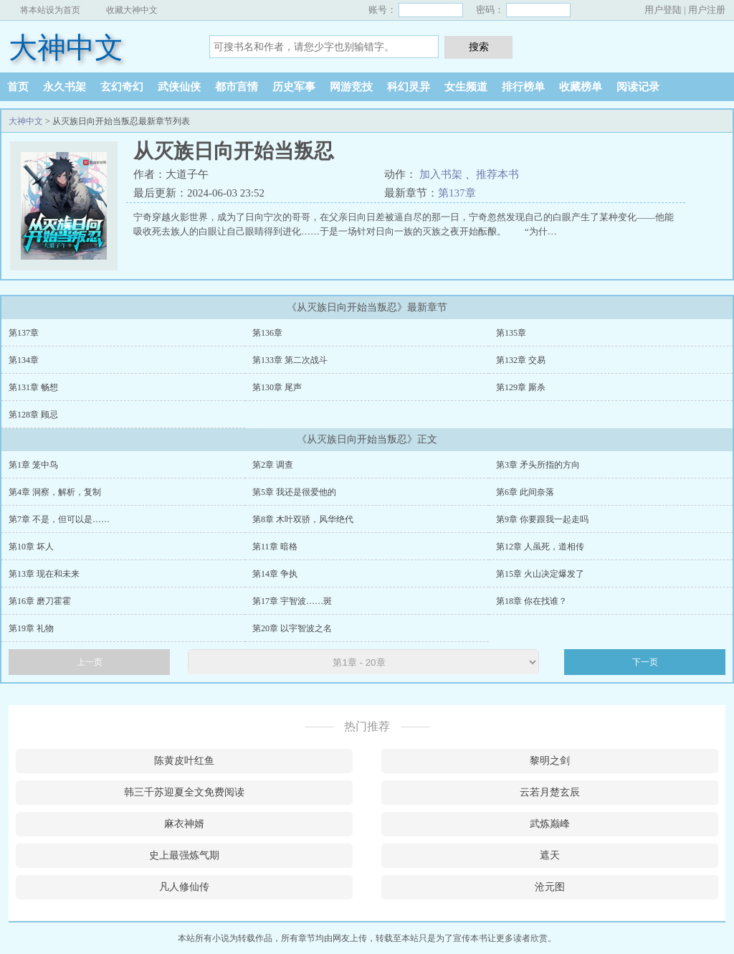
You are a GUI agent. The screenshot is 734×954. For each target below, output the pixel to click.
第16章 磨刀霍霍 (40, 601)
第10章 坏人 (31, 547)
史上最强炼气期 (184, 855)
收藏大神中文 (132, 10)
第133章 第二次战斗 (290, 360)
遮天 (550, 855)
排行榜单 (523, 87)
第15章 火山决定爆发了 (540, 574)
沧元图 (550, 887)
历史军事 (293, 87)
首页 (18, 87)
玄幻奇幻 (121, 87)
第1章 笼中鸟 (33, 465)
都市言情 (236, 87)
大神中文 (66, 48)
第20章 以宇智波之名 (292, 628)
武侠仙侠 (179, 87)
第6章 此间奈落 (525, 492)
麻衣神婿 (184, 823)
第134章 (24, 360)
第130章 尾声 (277, 387)
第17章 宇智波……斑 (292, 601)
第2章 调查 (272, 465)
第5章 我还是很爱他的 (294, 492)
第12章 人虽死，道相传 (540, 547)
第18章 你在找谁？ (531, 601)
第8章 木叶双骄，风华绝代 (302, 519)
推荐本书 (497, 174)
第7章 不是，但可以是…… (59, 519)
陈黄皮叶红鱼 (184, 760)
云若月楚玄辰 (550, 792)
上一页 (90, 662)
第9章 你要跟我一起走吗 (542, 519)
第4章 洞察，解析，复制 (55, 492)
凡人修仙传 (184, 887)
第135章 (511, 333)
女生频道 (465, 87)
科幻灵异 (408, 87)
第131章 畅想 (33, 387)
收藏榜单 (580, 87)
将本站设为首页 (50, 10)
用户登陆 (663, 9)
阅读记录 (637, 87)
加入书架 (440, 174)
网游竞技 (351, 87)
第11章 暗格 (274, 547)
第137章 (457, 193)
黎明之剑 (550, 760)
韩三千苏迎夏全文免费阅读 (184, 792)
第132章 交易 (520, 360)
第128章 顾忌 (33, 415)
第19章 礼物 (31, 628)
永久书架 (64, 87)
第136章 (267, 333)
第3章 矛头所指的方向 (538, 465)
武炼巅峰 (550, 823)
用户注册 (706, 9)
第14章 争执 (274, 574)
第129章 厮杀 (520, 387)
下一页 (645, 662)
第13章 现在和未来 (44, 574)
